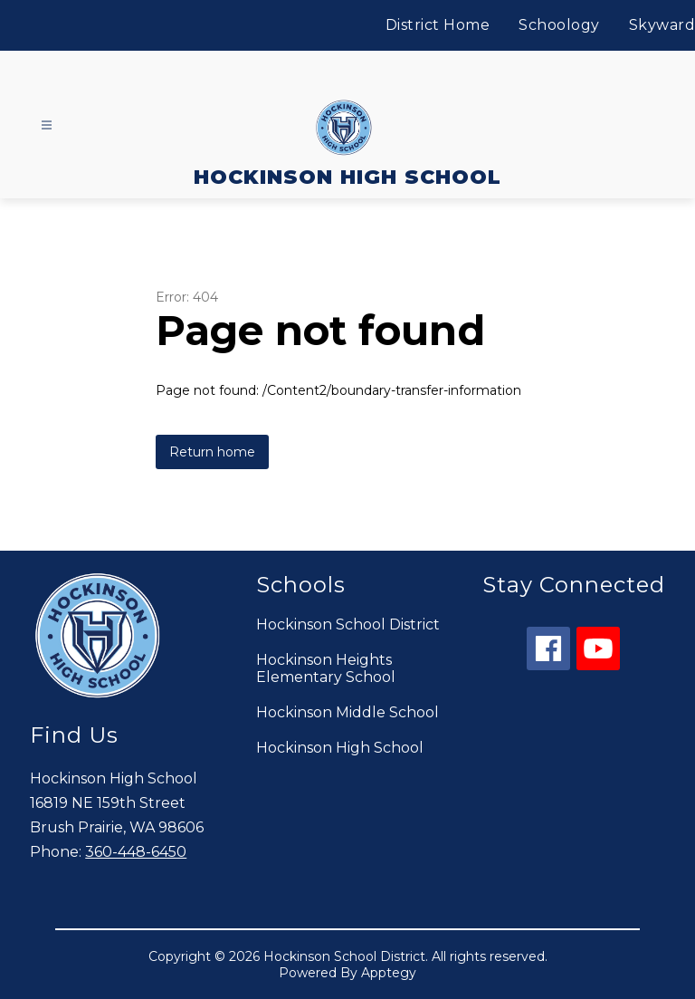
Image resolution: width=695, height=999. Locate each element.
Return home (212, 452)
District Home (438, 25)
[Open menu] (46, 125)
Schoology (559, 25)
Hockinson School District (348, 624)
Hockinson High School (340, 747)
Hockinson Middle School (347, 712)
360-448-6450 (135, 851)
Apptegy (388, 973)
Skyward (662, 25)
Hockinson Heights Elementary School (325, 668)
